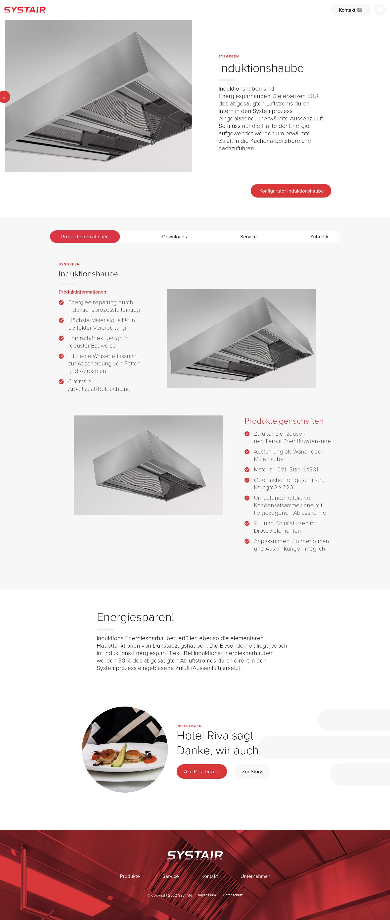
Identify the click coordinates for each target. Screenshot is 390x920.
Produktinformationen (85, 236)
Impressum (207, 895)
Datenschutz (233, 895)
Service (248, 236)
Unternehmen (255, 876)
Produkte (130, 876)
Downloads (174, 236)
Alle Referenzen (202, 771)
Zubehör (319, 236)
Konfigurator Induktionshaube (291, 191)
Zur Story (252, 771)
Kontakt (210, 876)
